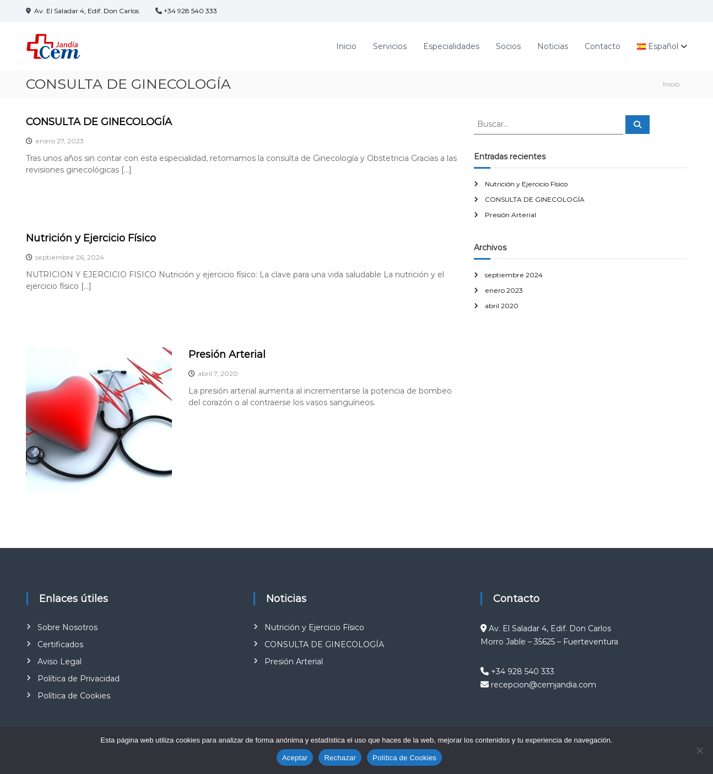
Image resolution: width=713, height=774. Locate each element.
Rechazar (340, 758)
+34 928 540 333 (190, 11)
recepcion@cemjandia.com (543, 685)
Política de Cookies (73, 696)
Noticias (552, 46)
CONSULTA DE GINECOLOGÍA (99, 122)
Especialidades (451, 46)
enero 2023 (504, 290)
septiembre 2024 (514, 275)
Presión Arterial (227, 354)
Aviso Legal (59, 661)
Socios (508, 46)
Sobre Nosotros (67, 627)
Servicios (390, 46)
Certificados (60, 644)
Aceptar (295, 758)
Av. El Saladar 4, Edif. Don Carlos (86, 11)
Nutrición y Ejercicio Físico (91, 238)
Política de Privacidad (78, 679)
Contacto (602, 46)
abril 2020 (501, 306)
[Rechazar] (699, 750)
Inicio (346, 46)
